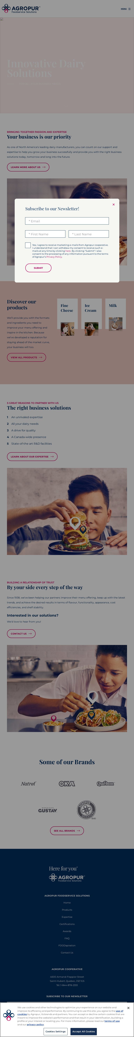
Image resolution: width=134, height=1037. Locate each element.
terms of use (112, 1021)
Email (35, 221)
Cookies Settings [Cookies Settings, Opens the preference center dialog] (56, 1031)
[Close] (128, 1008)
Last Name (83, 234)
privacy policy (35, 1024)
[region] (67, 1019)
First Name (39, 234)
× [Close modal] (113, 204)
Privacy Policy (54, 256)
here (68, 250)
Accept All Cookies (83, 1031)
